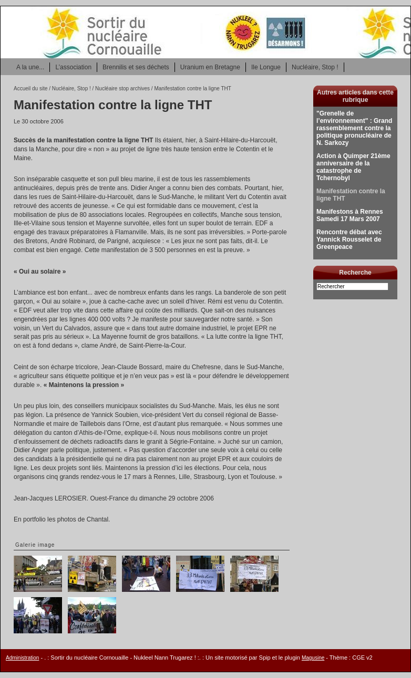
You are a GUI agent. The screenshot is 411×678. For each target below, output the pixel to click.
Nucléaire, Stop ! (315, 67)
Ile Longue (266, 67)
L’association (73, 67)
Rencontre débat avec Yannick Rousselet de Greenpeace (349, 239)
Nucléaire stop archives (122, 88)
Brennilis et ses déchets (135, 67)
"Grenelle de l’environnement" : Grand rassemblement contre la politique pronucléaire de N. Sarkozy (354, 128)
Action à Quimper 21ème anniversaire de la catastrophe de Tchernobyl (353, 167)
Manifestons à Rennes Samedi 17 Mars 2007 (349, 215)
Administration (22, 658)
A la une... (30, 67)
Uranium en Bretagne (210, 67)
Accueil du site (30, 88)
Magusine (313, 658)
